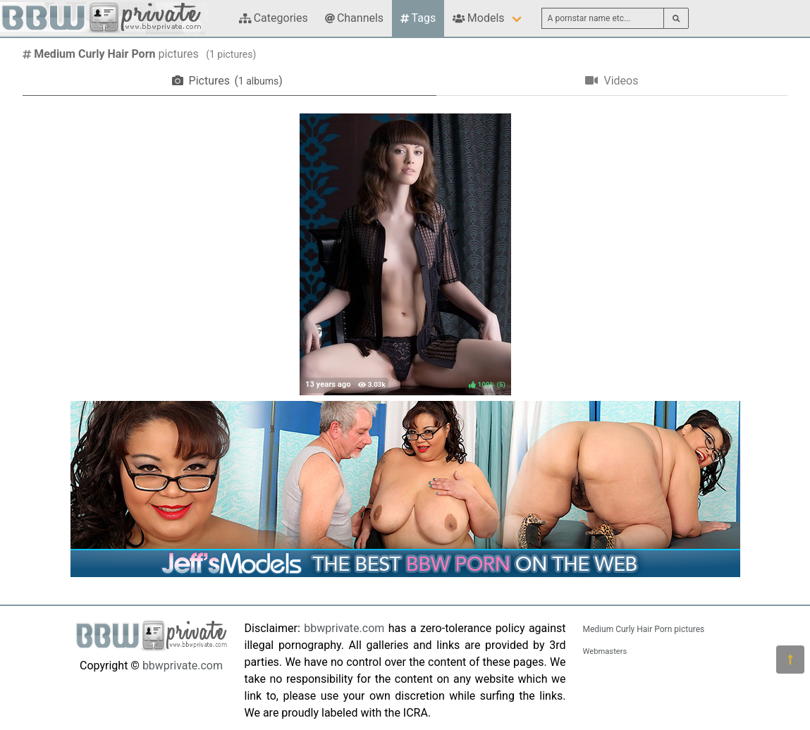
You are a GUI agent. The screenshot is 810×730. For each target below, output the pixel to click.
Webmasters (605, 651)
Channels (354, 18)
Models (478, 18)
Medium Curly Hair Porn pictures (644, 629)
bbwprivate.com (182, 665)
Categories (273, 18)
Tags (418, 18)
